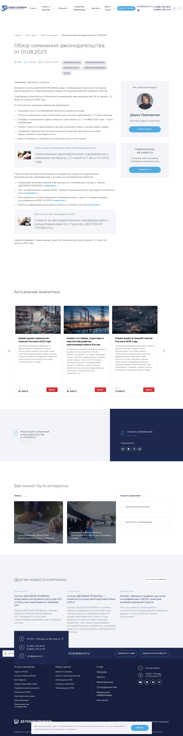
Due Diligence (20, 680)
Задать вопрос (145, 129)
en (180, 8)
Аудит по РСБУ (21, 672)
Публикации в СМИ (63, 680)
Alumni (101, 677)
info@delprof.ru (145, 7)
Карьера (102, 672)
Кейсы (17, 496)
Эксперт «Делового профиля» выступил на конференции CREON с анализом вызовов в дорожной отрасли (143, 599)
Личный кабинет (149, 668)
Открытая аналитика (64, 684)
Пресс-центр (108, 8)
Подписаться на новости (154, 653)
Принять (140, 727)
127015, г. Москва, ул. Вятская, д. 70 (149, 675)
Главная (17, 35)
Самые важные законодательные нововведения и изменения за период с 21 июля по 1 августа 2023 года (72, 158)
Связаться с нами (126, 653)
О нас (32, 8)
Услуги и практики (46, 8)
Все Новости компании (156, 579)
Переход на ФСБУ (22, 692)
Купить (52, 390)
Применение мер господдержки (21, 705)
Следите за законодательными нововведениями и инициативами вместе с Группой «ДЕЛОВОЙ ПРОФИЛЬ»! (71, 224)
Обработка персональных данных (28, 732)
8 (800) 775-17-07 (162, 9)
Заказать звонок (126, 8)
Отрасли (62, 8)
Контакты (95, 8)
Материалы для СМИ (64, 688)
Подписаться (145, 169)
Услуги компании (24, 667)
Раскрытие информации (79, 8)
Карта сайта (157, 732)
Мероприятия (105, 682)
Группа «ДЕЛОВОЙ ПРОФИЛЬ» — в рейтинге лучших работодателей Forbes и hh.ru (91, 599)
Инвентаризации (21, 700)
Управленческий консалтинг (26, 688)
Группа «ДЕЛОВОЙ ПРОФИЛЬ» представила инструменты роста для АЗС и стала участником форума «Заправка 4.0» (38, 600)
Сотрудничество (107, 687)
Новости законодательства (67, 676)
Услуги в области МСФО (25, 676)
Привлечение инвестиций (25, 684)
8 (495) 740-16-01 (162, 7)
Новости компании (49, 35)
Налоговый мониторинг (24, 696)
